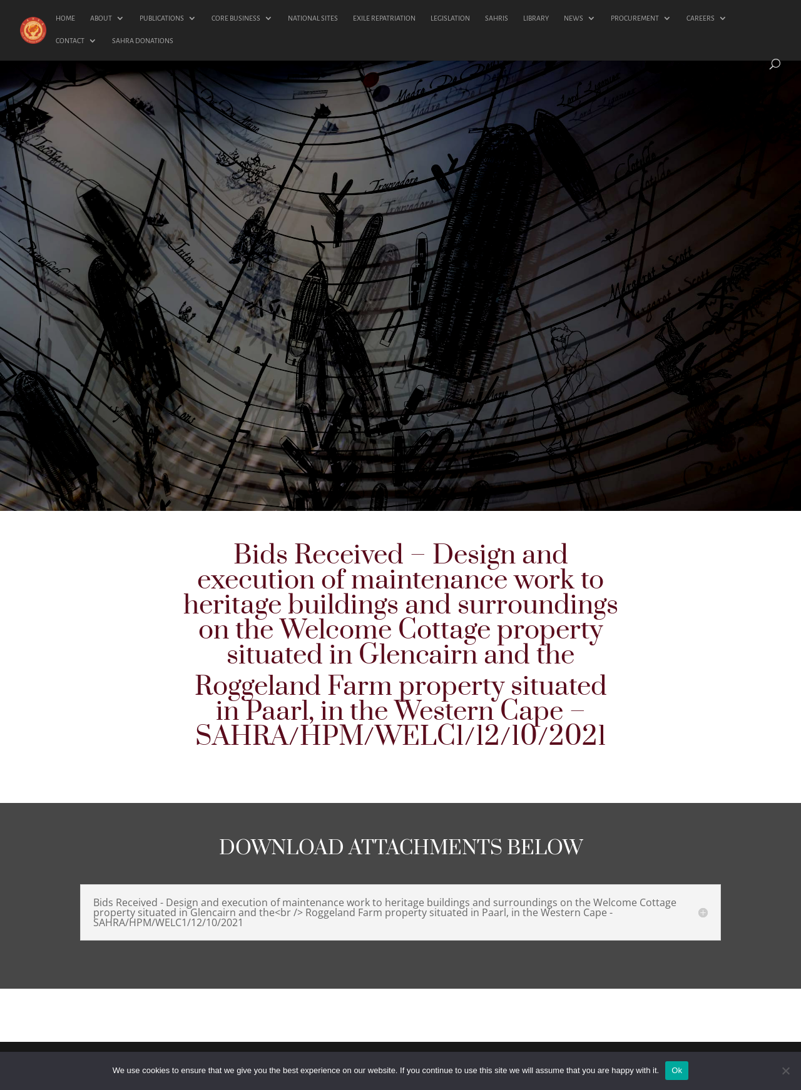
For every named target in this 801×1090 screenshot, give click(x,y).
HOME (65, 18)
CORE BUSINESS (236, 18)
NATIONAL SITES (313, 18)
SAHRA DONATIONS (142, 40)
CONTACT (70, 40)
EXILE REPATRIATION (384, 18)
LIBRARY (536, 18)
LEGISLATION (450, 18)
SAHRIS (496, 18)
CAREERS (700, 18)
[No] (785, 1070)
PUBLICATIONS (162, 18)
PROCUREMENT (635, 18)
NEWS (573, 18)
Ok (676, 1070)
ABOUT (101, 18)
